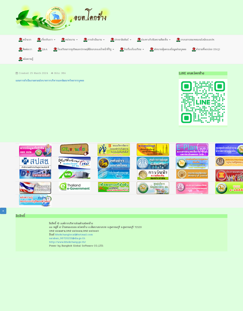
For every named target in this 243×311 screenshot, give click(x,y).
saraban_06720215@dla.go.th (67, 238)
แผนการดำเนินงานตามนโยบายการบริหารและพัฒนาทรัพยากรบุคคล (50, 80)
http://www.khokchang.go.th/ (67, 242)
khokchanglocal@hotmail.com (74, 235)
